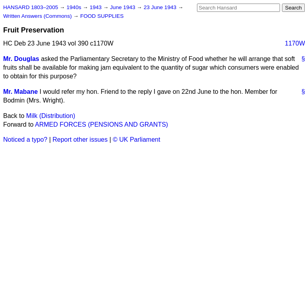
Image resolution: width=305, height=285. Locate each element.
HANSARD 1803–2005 (30, 7)
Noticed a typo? (25, 139)
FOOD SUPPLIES (102, 16)
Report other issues (80, 139)
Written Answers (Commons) (38, 16)
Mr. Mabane (20, 91)
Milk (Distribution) (50, 115)
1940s (74, 7)
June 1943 (123, 7)
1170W (295, 43)
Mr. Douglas (21, 58)
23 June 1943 (161, 7)
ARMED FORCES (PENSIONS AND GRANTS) (101, 124)
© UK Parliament (136, 139)
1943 (96, 7)
